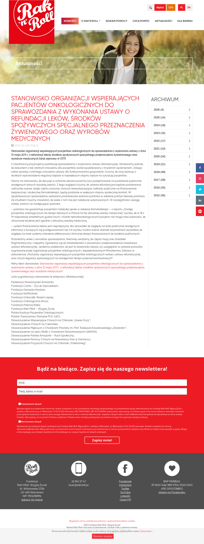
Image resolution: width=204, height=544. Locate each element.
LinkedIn (125, 496)
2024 (159, 125)
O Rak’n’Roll (91, 21)
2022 (159, 140)
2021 (159, 148)
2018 (159, 172)
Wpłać (160, 7)
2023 (159, 133)
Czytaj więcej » (146, 531)
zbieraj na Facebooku (172, 492)
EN (188, 7)
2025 (159, 117)
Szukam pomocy (116, 21)
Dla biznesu (185, 21)
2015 (159, 195)
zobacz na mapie (32, 499)
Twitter (125, 488)
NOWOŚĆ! (70, 21)
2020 (159, 156)
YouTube (125, 492)
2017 (159, 179)
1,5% (170, 7)
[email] (102, 391)
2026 (159, 109)
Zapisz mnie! (102, 440)
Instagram (125, 485)
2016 (159, 187)
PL (181, 7)
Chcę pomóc (141, 21)
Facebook (125, 481)
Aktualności (163, 21)
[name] (102, 382)
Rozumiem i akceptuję (103, 536)
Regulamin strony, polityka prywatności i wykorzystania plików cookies (102, 521)
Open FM (125, 499)
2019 (159, 164)
